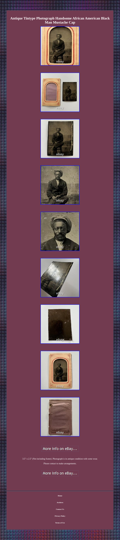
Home (60, 496)
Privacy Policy (60, 516)
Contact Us (60, 509)
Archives (60, 502)
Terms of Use (60, 523)
